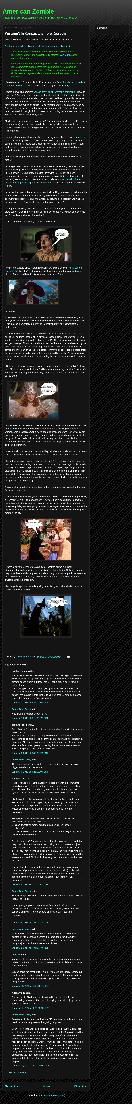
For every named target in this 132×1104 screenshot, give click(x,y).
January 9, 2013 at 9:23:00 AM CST (30, 771)
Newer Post (12, 1086)
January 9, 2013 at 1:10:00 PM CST (30, 884)
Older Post (80, 1086)
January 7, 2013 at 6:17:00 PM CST (30, 718)
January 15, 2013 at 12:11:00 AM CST (31, 1065)
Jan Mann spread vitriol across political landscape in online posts (38, 46)
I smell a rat (80, 137)
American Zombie (28, 11)
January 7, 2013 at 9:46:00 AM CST (30, 702)
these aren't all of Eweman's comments (55, 92)
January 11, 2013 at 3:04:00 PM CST (31, 986)
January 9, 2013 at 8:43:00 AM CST (30, 753)
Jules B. (16, 954)
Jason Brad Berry (21, 709)
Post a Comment (17, 1072)
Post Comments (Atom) (53, 1095)
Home (46, 1086)
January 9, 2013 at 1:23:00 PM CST (30, 922)
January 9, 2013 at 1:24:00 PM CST (30, 948)
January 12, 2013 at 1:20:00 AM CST (30, 1008)
